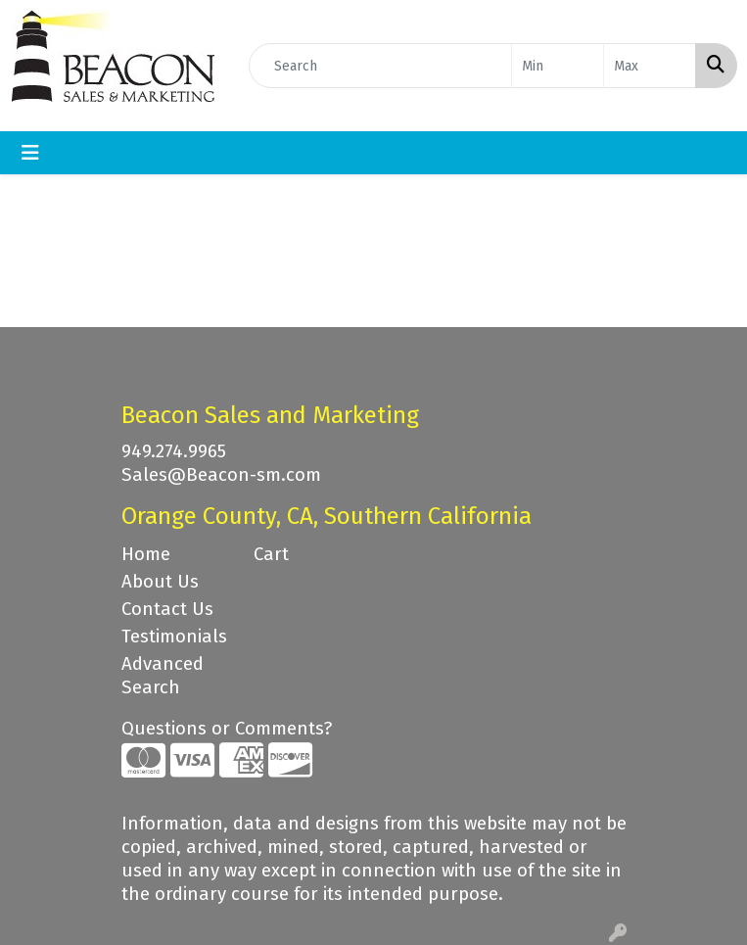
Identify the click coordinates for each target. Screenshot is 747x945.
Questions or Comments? (226, 728)
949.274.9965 (173, 451)
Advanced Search (162, 675)
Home (145, 554)
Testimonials (174, 636)
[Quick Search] (380, 65)
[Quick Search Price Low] (557, 65)
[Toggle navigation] (30, 152)
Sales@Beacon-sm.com (221, 475)
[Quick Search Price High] (649, 65)
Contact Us (167, 609)
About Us (160, 581)
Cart (271, 554)
